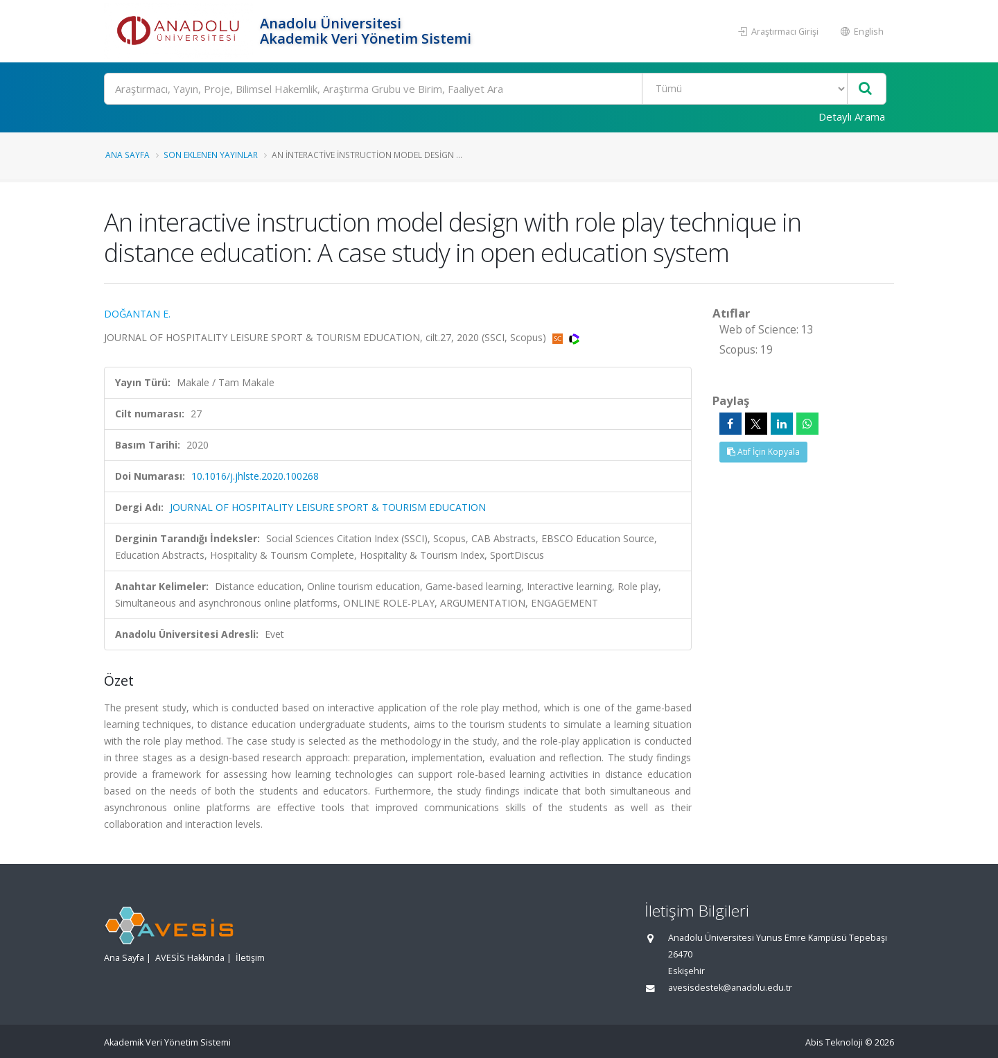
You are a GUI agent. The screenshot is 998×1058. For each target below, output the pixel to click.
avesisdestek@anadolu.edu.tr (730, 988)
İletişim (250, 958)
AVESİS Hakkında (190, 958)
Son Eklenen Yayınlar (211, 154)
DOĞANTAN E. (137, 313)
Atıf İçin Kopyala (763, 452)
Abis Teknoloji (834, 1042)
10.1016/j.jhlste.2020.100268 (255, 476)
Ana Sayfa (127, 154)
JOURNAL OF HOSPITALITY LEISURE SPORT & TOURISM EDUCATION (328, 507)
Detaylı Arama (851, 116)
